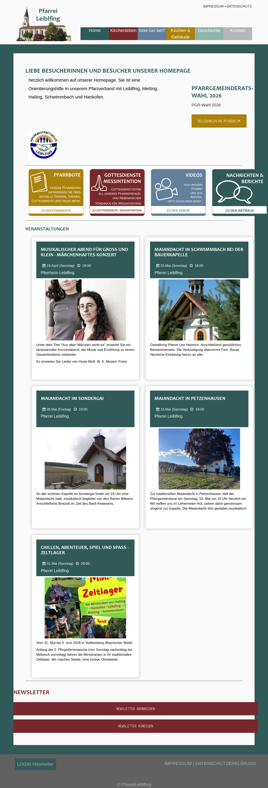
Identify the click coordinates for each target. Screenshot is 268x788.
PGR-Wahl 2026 (208, 104)
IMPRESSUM (178, 763)
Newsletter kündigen (135, 726)
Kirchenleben (123, 30)
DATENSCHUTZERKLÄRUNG (225, 763)
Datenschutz (239, 6)
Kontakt (237, 30)
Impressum (213, 6)
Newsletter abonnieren (135, 708)
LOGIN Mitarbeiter (35, 764)
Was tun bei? (152, 30)
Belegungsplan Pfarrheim (219, 121)
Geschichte (209, 30)
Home (95, 30)
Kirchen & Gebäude (180, 33)
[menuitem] (95, 33)
